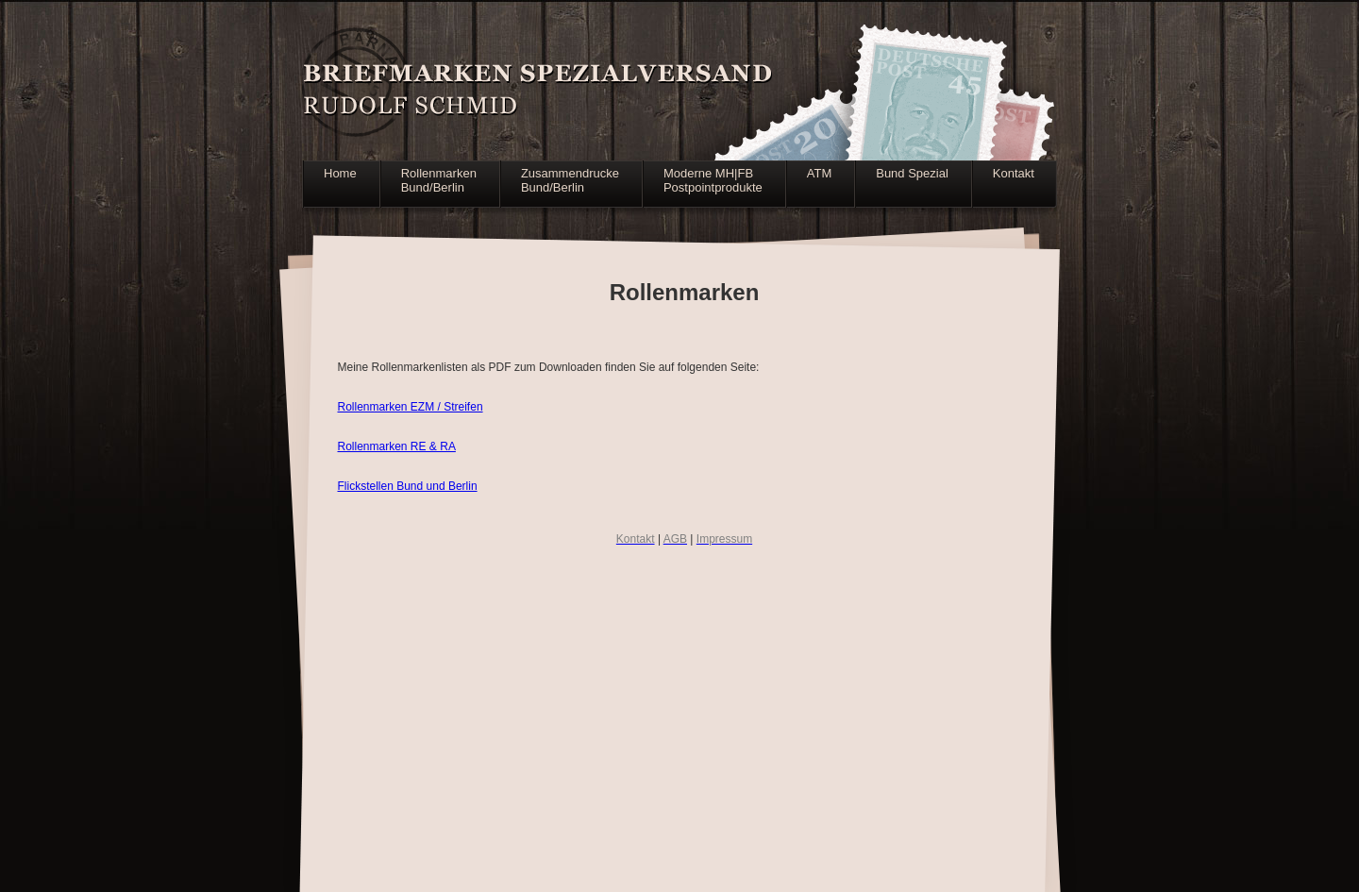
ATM (819, 173)
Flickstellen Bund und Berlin (408, 486)
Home (340, 173)
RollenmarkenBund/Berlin (439, 180)
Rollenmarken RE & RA (397, 446)
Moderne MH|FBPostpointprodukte (713, 180)
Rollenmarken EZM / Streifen (410, 406)
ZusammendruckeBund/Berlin (570, 180)
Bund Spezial (912, 173)
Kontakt (1013, 173)
